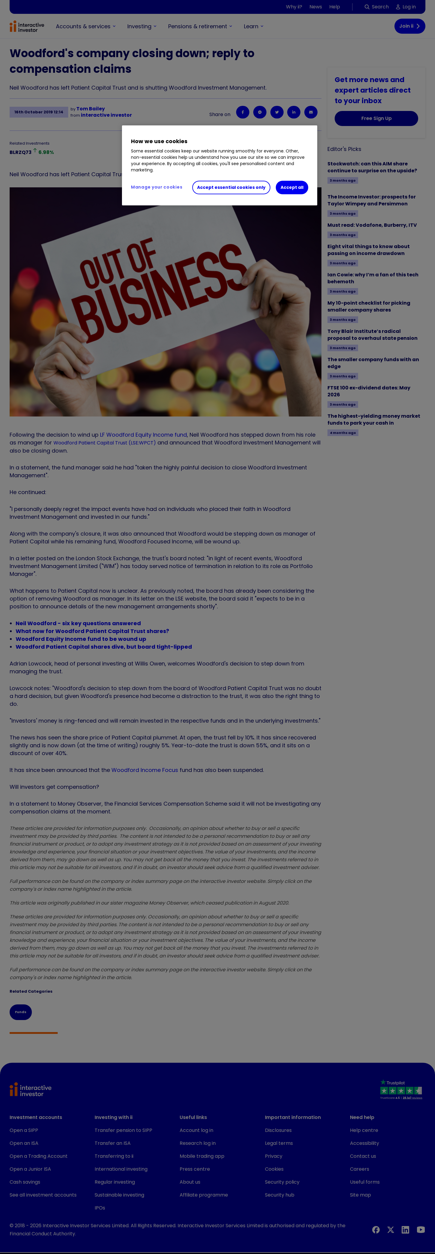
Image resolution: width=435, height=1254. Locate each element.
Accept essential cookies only (231, 187)
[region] (219, 165)
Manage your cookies (156, 187)
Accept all (292, 187)
